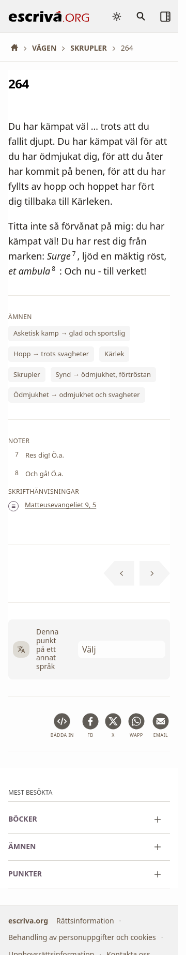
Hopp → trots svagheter (51, 353)
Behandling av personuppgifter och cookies (82, 937)
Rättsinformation (85, 920)
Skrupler (26, 374)
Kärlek (114, 353)
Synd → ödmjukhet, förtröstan (103, 374)
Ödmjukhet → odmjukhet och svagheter (76, 395)
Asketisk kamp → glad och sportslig (69, 333)
